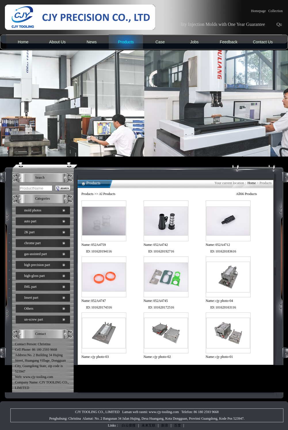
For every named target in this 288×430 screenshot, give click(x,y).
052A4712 (222, 245)
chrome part (32, 243)
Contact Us (263, 42)
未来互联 (148, 425)
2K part (29, 232)
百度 (177, 425)
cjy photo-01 (224, 357)
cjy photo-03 (100, 357)
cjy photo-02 (162, 357)
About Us (57, 42)
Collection (275, 11)
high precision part (37, 265)
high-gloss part (34, 276)
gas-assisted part (35, 254)
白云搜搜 (129, 425)
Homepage (258, 11)
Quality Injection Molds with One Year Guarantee (225, 24)
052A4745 (160, 301)
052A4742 (160, 245)
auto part (30, 221)
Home (23, 42)
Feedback (228, 42)
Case (160, 42)
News (92, 42)
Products (126, 42)
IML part (30, 287)
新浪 (164, 425)
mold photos (32, 210)
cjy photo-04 (224, 301)
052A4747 (98, 301)
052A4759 (98, 245)
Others (28, 308)
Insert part (31, 298)
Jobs (194, 42)
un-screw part (33, 319)
